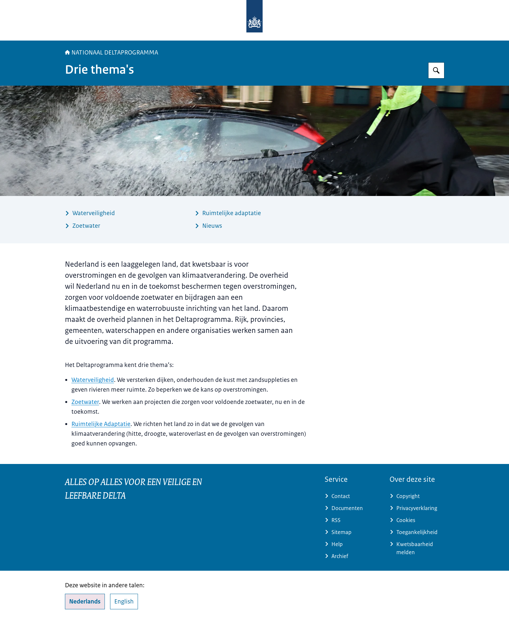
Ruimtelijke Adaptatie (100, 424)
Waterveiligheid (92, 380)
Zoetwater (85, 402)
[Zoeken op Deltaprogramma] (436, 70)
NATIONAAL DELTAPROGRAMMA (111, 52)
